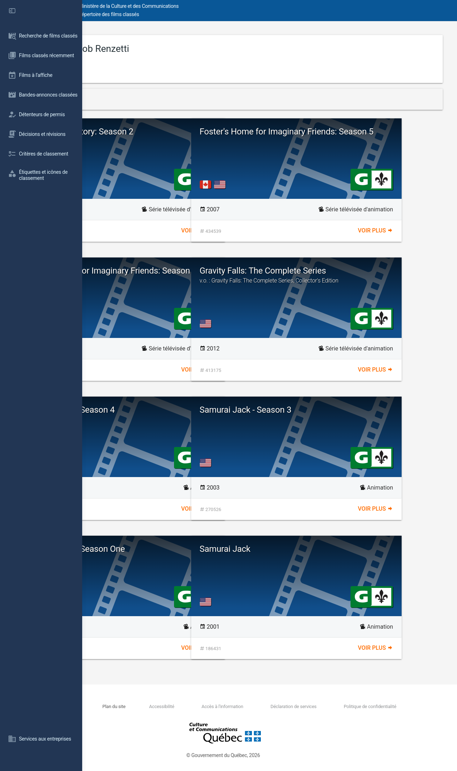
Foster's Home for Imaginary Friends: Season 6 (173, 275)
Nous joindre (143, 706)
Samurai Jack (307, 549)
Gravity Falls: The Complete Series (358, 275)
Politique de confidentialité (378, 706)
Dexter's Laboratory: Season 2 (160, 132)
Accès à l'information (257, 706)
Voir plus (239, 230)
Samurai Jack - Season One (156, 549)
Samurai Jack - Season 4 (151, 410)
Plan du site (175, 706)
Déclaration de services (315, 706)
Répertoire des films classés (191, 14)
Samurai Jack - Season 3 (328, 410)
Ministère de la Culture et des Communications (211, 6)
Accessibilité (209, 706)
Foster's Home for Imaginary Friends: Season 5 (350, 136)
